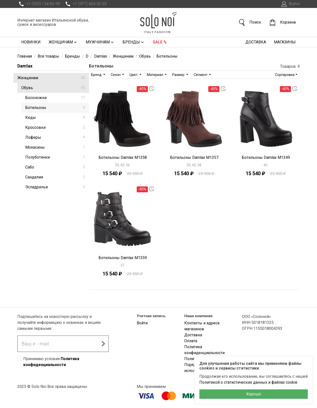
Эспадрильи (55, 187)
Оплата (190, 341)
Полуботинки (55, 157)
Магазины (285, 42)
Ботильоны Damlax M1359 (123, 257)
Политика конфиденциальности (204, 349)
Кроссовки (55, 127)
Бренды (134, 42)
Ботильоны (55, 107)
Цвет (134, 75)
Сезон (116, 75)
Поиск (249, 22)
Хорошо (253, 394)
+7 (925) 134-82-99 (38, 4)
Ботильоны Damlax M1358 (123, 157)
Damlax (24, 65)
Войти (290, 4)
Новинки (31, 42)
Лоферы (55, 137)
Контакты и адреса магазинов (201, 326)
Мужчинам (100, 42)
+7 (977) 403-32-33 (85, 4)
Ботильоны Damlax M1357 (194, 157)
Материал (155, 75)
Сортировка (284, 75)
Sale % (160, 42)
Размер (178, 75)
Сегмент (201, 75)
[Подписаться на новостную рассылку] (103, 344)
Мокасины (55, 147)
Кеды (55, 117)
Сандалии (55, 177)
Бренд (96, 75)
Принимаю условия (51, 361)
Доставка (255, 42)
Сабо (55, 167)
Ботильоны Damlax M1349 (266, 157)
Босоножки (55, 97)
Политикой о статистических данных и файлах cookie (248, 382)
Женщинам (63, 42)
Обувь (53, 87)
